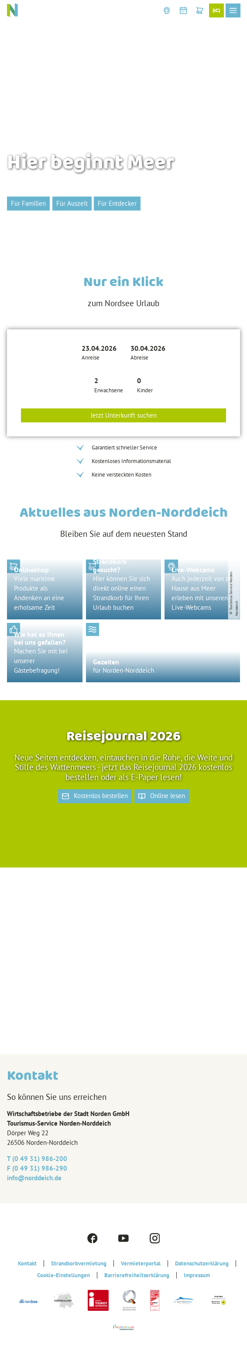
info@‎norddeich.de (34, 1178)
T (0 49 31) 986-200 (37, 1158)
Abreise (139, 357)
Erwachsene (108, 390)
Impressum (197, 1275)
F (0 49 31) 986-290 (37, 1168)
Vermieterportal (141, 1263)
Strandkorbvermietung (78, 1263)
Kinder (145, 390)
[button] (166, 10)
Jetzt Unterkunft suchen (124, 415)
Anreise (90, 357)
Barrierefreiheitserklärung (136, 1275)
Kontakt (27, 1263)
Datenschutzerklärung (202, 1263)
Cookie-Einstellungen (63, 1275)
